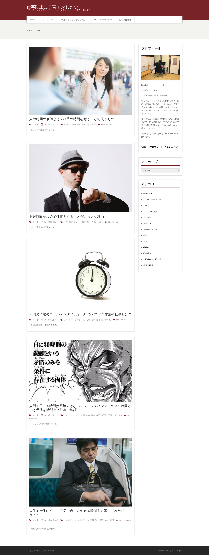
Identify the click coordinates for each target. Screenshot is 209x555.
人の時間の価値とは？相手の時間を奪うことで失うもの (71, 119)
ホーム (33, 19)
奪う (84, 124)
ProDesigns (177, 550)
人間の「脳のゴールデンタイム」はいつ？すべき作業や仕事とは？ (80, 314)
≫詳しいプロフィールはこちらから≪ (159, 147)
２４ (120, 415)
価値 (74, 124)
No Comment (107, 124)
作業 (101, 319)
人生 (80, 520)
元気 (92, 520)
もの (66, 124)
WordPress (148, 193)
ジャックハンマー (72, 415)
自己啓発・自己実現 (152, 259)
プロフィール (49, 19)
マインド (147, 223)
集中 (101, 222)
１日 (115, 415)
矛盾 (110, 415)
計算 (112, 520)
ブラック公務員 (150, 211)
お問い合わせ (125, 19)
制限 (71, 222)
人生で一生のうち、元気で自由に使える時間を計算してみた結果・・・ (76, 512)
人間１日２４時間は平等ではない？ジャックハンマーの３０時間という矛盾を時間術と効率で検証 (80, 407)
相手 (94, 124)
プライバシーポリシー (102, 19)
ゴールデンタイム (77, 319)
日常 (145, 241)
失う (79, 124)
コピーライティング (152, 199)
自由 (107, 520)
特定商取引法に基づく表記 (73, 19)
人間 (88, 319)
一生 (75, 520)
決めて (90, 222)
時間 (89, 124)
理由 (96, 222)
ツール (146, 205)
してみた (68, 520)
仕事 (66, 222)
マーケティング (150, 229)
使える (86, 520)
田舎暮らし (148, 253)
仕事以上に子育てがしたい (53, 7)
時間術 (36, 124)
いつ (66, 319)
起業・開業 (148, 265)
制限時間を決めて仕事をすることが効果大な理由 (66, 216)
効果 (76, 222)
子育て (146, 235)
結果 (102, 520)
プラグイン (148, 217)
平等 (93, 415)
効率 (88, 415)
